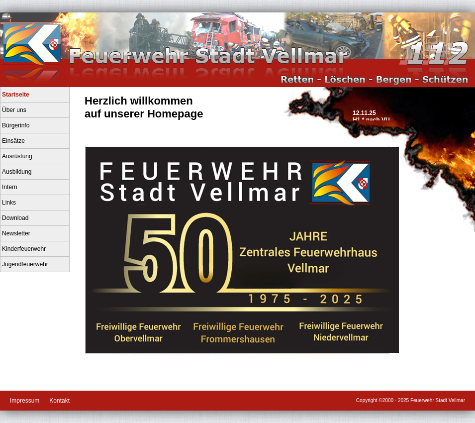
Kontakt (59, 400)
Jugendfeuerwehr (25, 264)
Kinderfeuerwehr (24, 248)
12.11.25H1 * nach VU (371, 115)
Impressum (24, 400)
